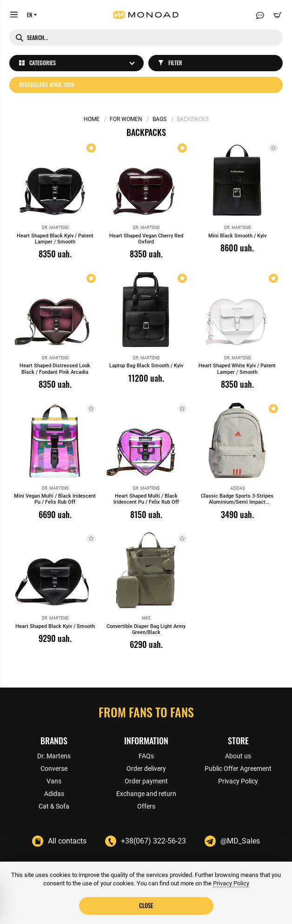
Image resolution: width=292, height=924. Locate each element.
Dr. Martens (54, 756)
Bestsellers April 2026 (46, 84)
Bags (159, 119)
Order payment (146, 781)
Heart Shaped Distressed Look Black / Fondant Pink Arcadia (55, 369)
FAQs (146, 756)
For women (126, 119)
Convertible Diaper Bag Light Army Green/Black (146, 629)
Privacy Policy (238, 781)
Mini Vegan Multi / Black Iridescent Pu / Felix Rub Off (55, 499)
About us (238, 756)
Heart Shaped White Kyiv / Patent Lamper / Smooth (237, 369)
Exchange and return (146, 793)
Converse (53, 768)
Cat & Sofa (54, 806)
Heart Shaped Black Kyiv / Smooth (55, 626)
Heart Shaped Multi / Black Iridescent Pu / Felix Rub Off (146, 499)
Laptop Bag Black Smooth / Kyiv (146, 366)
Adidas (54, 793)
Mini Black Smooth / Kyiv (237, 236)
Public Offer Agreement (238, 768)
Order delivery (146, 768)
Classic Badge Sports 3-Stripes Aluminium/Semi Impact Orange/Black (237, 502)
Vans (53, 781)
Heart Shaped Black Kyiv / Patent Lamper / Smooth (55, 239)
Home (92, 119)
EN (29, 15)
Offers (146, 806)
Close (146, 905)
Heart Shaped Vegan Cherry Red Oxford (146, 239)
